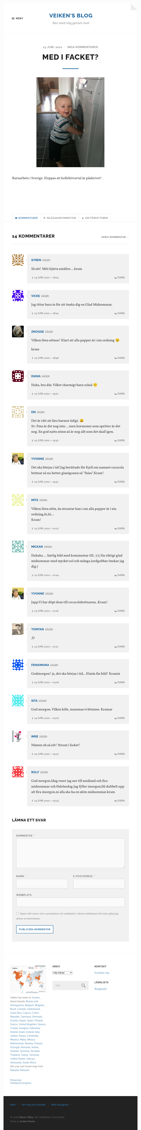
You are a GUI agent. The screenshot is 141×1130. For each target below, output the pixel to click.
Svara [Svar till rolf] (121, 800)
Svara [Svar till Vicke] (121, 313)
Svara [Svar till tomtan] (121, 646)
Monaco (14, 1039)
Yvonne (37, 459)
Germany (26, 1016)
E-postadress (84, 876)
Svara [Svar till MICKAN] (121, 575)
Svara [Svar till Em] (121, 440)
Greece (42, 1024)
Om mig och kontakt (34, 1104)
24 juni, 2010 (46, 682)
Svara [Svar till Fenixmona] (121, 682)
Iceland (30, 1032)
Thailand (15, 1055)
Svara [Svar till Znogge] (121, 358)
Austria (36, 997)
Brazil (13, 1009)
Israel (22, 1032)
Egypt (22, 1020)
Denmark (37, 1016)
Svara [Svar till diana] (121, 394)
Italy (37, 1032)
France (14, 1024)
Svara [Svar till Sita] (121, 718)
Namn (21, 876)
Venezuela (16, 1062)
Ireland (14, 1032)
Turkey (24, 1055)
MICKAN (37, 547)
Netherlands (17, 1043)
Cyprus (27, 1013)
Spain (30, 1020)
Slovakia (35, 1051)
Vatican (30, 1058)
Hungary (23, 1028)
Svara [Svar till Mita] (121, 528)
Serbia (34, 1047)
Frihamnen (16, 1080)
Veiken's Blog (70, 15)
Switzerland (33, 1009)
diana (36, 376)
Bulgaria (39, 1005)
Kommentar (25, 835)
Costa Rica (16, 1013)
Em (33, 412)
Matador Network (19, 1070)
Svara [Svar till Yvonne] (121, 482)
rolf (35, 772)
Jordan (14, 1035)
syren (36, 260)
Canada (21, 1009)
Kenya (22, 1035)
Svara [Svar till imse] (121, 754)
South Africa (29, 1062)
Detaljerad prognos (20, 1083)
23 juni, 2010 (52, 47)
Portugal (15, 1047)
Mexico (31, 1039)
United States (17, 1058)
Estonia (14, 1020)
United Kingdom (28, 1024)
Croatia (14, 1028)
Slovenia (24, 1051)
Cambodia (32, 1035)
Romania (25, 1047)
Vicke (35, 296)
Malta (23, 1039)
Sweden (14, 1051)
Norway (29, 1043)
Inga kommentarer (83, 47)
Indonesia (35, 1028)
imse (34, 736)
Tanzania (34, 1055)
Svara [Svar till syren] (121, 278)
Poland (38, 1043)
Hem (13, 1104)
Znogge (37, 332)
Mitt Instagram (60, 1104)
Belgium (29, 1005)
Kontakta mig (102, 972)
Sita (34, 701)
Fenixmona (40, 665)
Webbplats (24, 895)
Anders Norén (27, 1121)
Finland (39, 1020)
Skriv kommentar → (115, 237)
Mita (34, 500)
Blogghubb (101, 989)
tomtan (37, 629)
